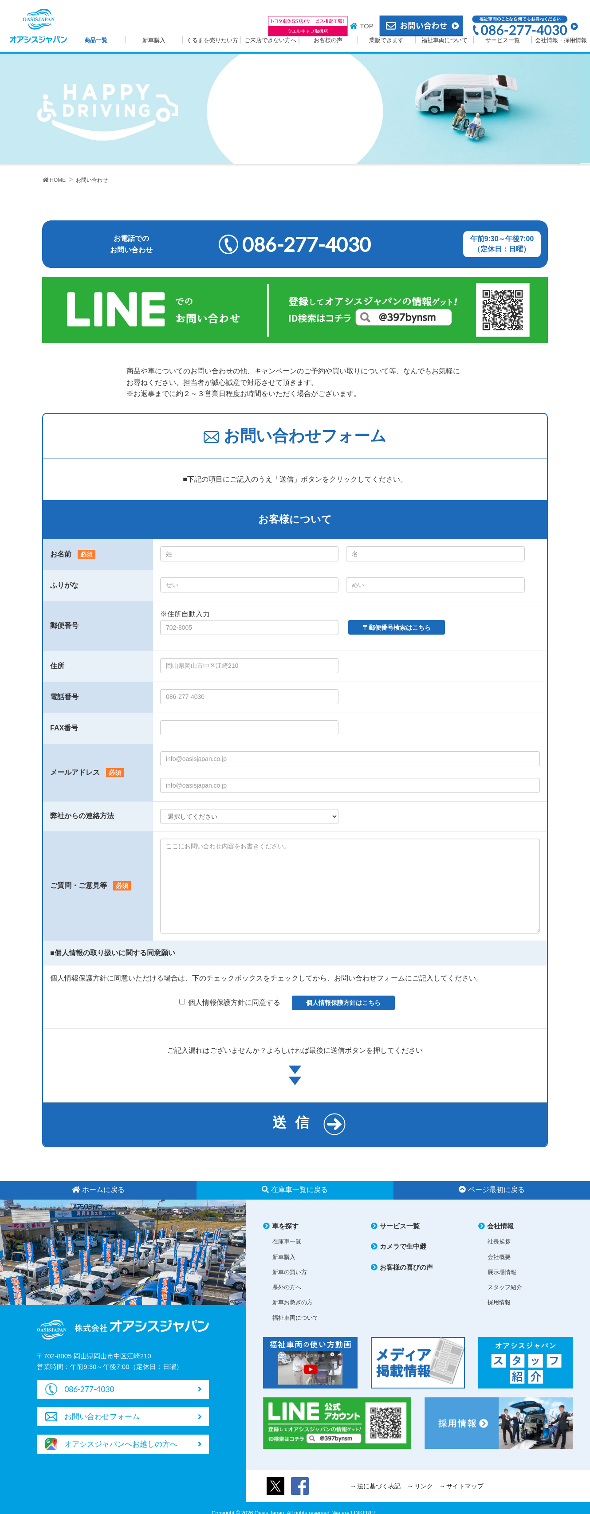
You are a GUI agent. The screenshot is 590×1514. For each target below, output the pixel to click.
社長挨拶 (499, 1242)
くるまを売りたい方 (212, 40)
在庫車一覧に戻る (295, 1190)
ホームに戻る (98, 1190)
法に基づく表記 (379, 1486)
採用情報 (499, 1302)
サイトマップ (465, 1486)
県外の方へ (286, 1287)
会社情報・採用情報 (561, 40)
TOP (367, 26)
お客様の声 (328, 40)
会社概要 (499, 1257)
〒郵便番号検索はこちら (396, 627)
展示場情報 (502, 1272)
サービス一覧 (502, 40)
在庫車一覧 (286, 1242)
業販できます (386, 40)
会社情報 (500, 1226)
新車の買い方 (289, 1272)
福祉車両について (444, 40)
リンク (423, 1486)
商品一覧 (95, 40)
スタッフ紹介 (505, 1287)
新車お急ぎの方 (292, 1302)
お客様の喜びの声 (406, 1267)
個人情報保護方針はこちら (343, 1003)
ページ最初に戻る (492, 1190)
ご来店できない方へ (270, 40)
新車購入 (153, 40)
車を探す (285, 1226)
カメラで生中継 (403, 1247)
